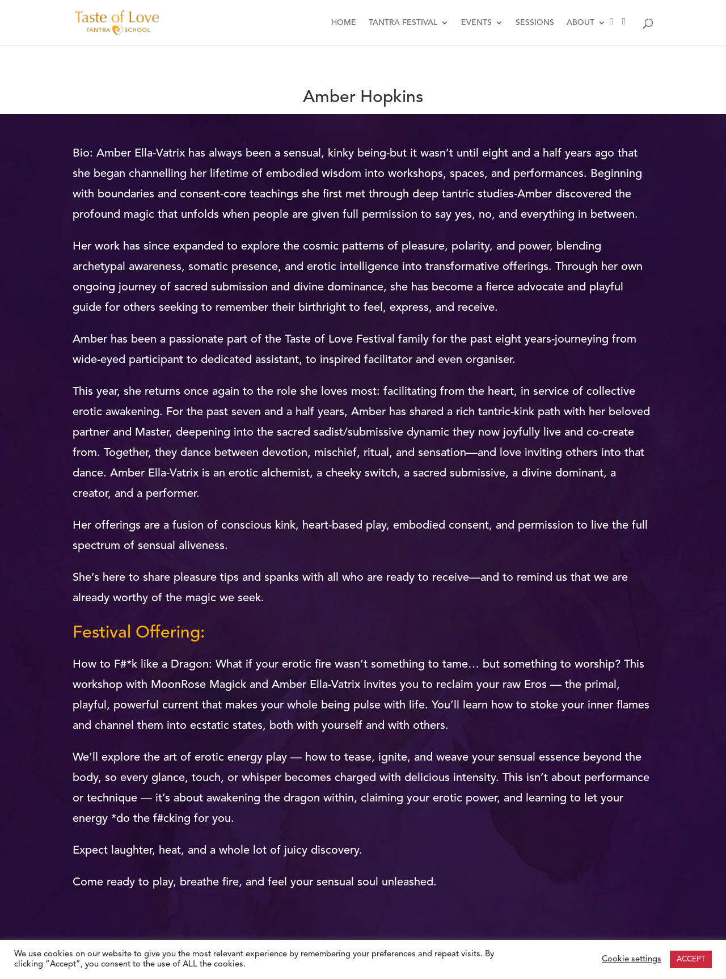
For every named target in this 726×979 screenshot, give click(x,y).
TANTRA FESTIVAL (403, 23)
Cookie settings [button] (631, 959)
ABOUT (580, 23)
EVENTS (476, 23)
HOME (343, 23)
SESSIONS (535, 23)
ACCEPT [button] (691, 959)
